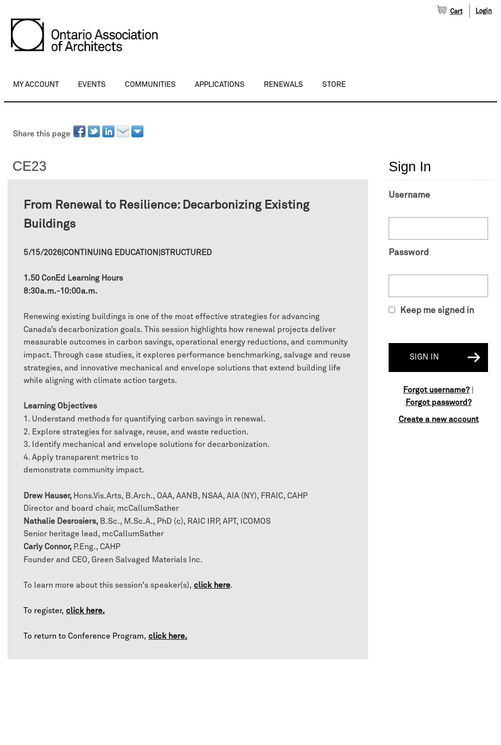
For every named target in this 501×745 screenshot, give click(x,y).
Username (409, 195)
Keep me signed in (437, 310)
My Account (36, 84)
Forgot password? (439, 402)
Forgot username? (436, 390)
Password (409, 252)
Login (484, 11)
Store (334, 84)
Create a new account (439, 419)
